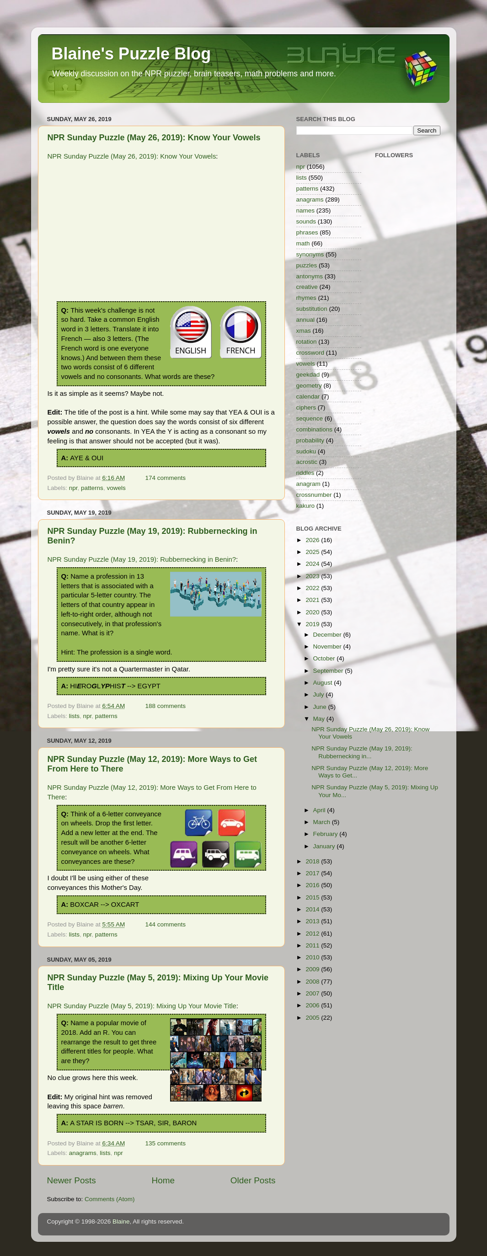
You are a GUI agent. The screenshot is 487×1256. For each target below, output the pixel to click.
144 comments (165, 924)
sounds (306, 221)
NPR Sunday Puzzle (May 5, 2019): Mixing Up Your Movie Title (142, 1006)
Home (163, 1180)
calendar (308, 396)
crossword (310, 352)
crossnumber (314, 494)
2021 (313, 599)
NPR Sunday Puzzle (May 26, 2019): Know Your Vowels (154, 137)
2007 (313, 993)
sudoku (306, 451)
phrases (307, 232)
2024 (313, 563)
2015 (313, 897)
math (303, 243)
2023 (313, 576)
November (328, 646)
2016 (313, 885)
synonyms (310, 254)
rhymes (306, 297)
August (323, 682)
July (319, 694)
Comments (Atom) (110, 1199)
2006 (313, 1005)
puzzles (306, 265)
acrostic (307, 461)
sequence (309, 418)
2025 (313, 551)
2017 (313, 873)
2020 (313, 612)
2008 (313, 981)
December (328, 634)
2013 (313, 921)
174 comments (165, 477)
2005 (313, 1017)
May (319, 718)
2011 (313, 945)
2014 (313, 909)
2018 (313, 861)
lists (74, 716)
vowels (116, 487)
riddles (305, 472)
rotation (306, 341)
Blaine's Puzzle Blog (131, 53)
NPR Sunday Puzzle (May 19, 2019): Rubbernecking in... (361, 752)
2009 (313, 969)
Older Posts (253, 1180)
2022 (313, 588)
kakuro (305, 505)
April (320, 810)
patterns (92, 487)
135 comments (165, 1143)
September (329, 670)
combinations (314, 429)
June (320, 706)
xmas (303, 330)
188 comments (165, 706)
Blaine (121, 1221)
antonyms (309, 276)
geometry (309, 385)
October (325, 658)
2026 (313, 540)
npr (73, 487)
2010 (313, 957)
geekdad (308, 374)
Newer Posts (71, 1180)
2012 (313, 933)
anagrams (82, 1153)
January (325, 846)
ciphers (306, 407)
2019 (313, 624)
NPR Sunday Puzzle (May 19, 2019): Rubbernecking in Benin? (142, 559)
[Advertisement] (161, 233)
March (322, 822)
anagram (308, 483)
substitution (311, 308)
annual (305, 319)
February (326, 833)
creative (307, 286)
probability (310, 440)
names (305, 210)
